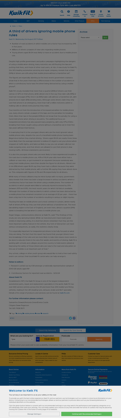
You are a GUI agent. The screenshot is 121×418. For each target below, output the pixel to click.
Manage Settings (34, 414)
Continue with (86, 414)
